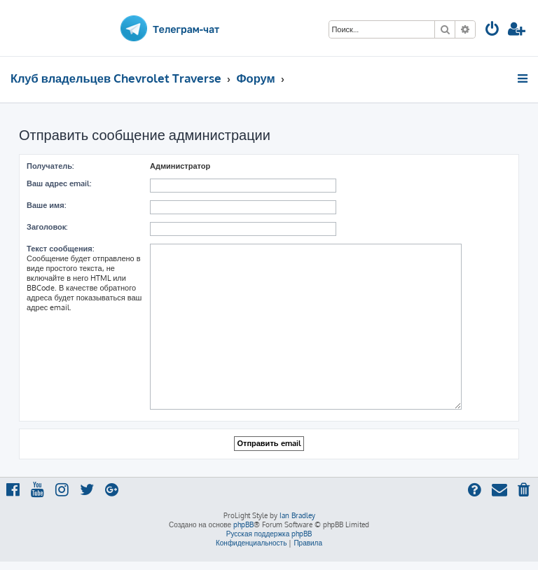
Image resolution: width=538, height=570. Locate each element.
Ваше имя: (46, 205)
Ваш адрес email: (59, 183)
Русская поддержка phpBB (269, 533)
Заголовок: (47, 227)
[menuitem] (492, 30)
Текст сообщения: (60, 248)
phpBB (243, 524)
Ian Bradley (297, 515)
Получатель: (50, 166)
